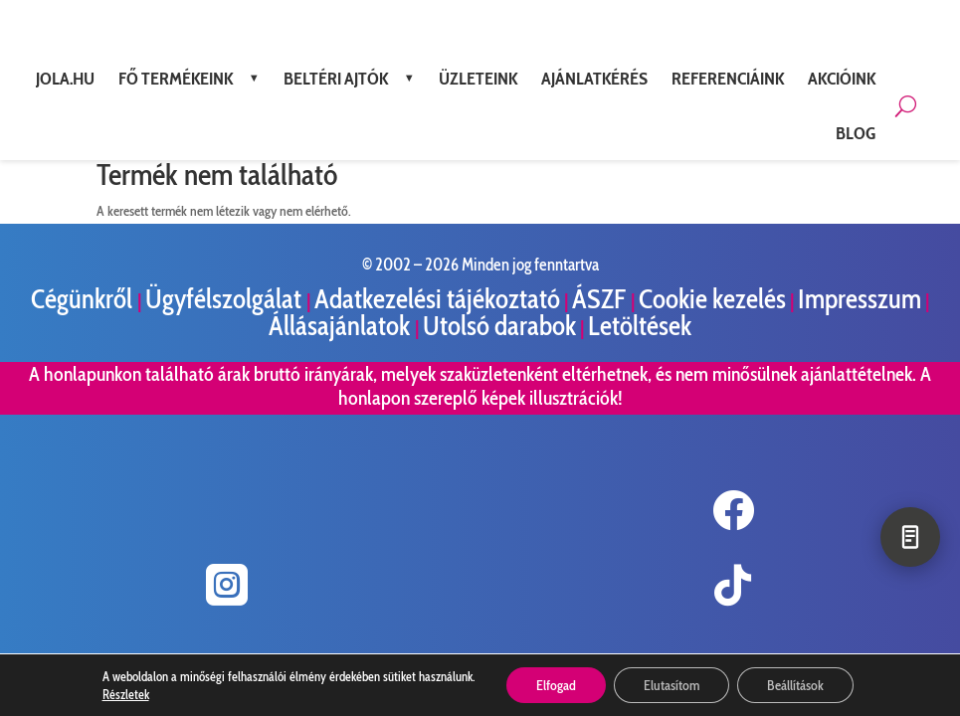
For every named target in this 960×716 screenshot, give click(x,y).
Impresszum (859, 298)
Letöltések (639, 325)
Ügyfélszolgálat (225, 298)
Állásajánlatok (342, 325)
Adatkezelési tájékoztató (437, 298)
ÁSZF (601, 298)
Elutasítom (671, 685)
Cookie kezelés (712, 298)
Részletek (125, 694)
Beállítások (795, 685)
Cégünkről (84, 298)
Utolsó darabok (499, 325)
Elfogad (556, 685)
